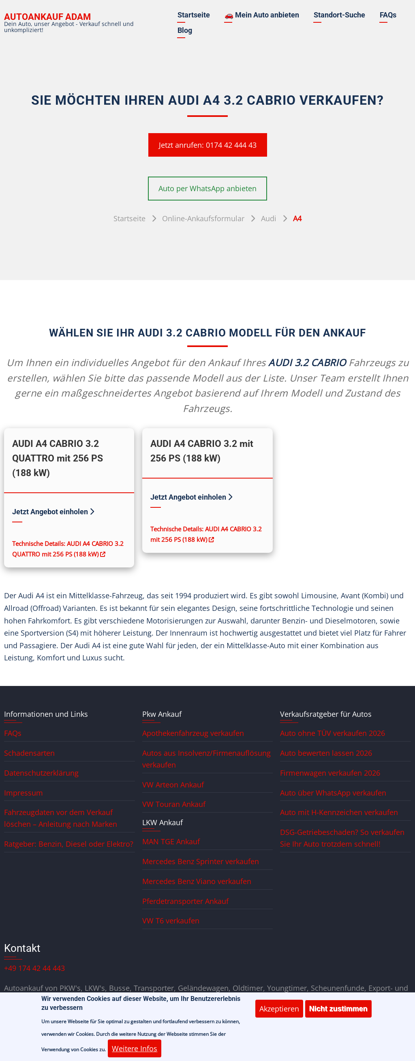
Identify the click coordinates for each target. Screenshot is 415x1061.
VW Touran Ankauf (173, 804)
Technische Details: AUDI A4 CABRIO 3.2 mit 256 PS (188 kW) (206, 534)
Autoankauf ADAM (47, 17)
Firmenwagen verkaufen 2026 (330, 773)
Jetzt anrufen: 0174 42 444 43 (208, 145)
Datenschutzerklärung (41, 773)
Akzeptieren (279, 1014)
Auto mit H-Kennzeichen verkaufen (339, 812)
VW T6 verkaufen (170, 920)
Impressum (23, 793)
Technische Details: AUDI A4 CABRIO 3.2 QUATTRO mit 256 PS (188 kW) (68, 548)
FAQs (388, 15)
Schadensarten (29, 753)
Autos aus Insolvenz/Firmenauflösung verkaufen (206, 759)
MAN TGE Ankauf (171, 841)
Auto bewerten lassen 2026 (326, 753)
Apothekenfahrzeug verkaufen (193, 733)
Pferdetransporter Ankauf (185, 901)
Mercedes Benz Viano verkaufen (196, 881)
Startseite (194, 15)
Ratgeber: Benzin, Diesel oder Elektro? (68, 844)
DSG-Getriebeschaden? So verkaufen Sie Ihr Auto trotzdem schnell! (342, 838)
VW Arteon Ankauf (173, 784)
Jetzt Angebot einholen (53, 511)
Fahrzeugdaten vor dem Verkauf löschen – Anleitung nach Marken (60, 818)
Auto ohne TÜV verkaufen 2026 (332, 733)
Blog (185, 30)
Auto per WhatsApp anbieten (207, 188)
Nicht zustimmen (338, 1014)
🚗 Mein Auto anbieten (262, 15)
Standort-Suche (339, 15)
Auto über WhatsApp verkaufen (333, 793)
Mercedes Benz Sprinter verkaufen (200, 861)
